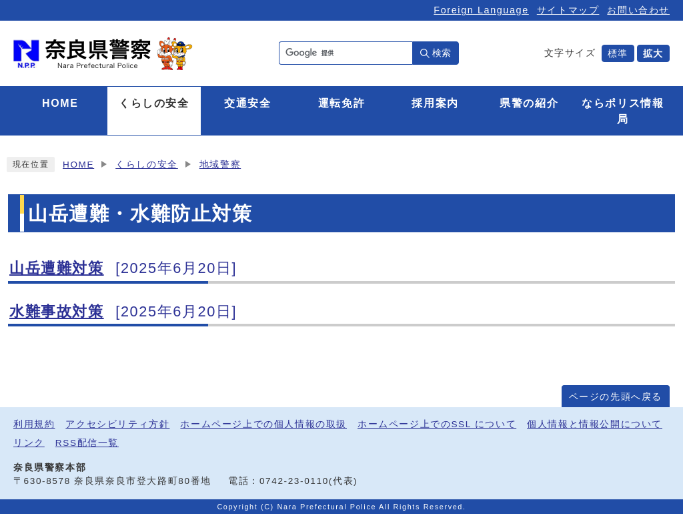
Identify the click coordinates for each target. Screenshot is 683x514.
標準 (618, 53)
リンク (29, 443)
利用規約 (34, 424)
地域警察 (220, 165)
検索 (441, 52)
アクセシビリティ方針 (117, 424)
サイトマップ (568, 10)
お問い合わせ (638, 10)
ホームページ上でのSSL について (437, 424)
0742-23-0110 (294, 481)
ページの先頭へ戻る (615, 397)
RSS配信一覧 (87, 443)
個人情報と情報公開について (594, 424)
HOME (78, 165)
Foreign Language (481, 10)
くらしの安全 (146, 165)
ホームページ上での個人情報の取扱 (263, 424)
